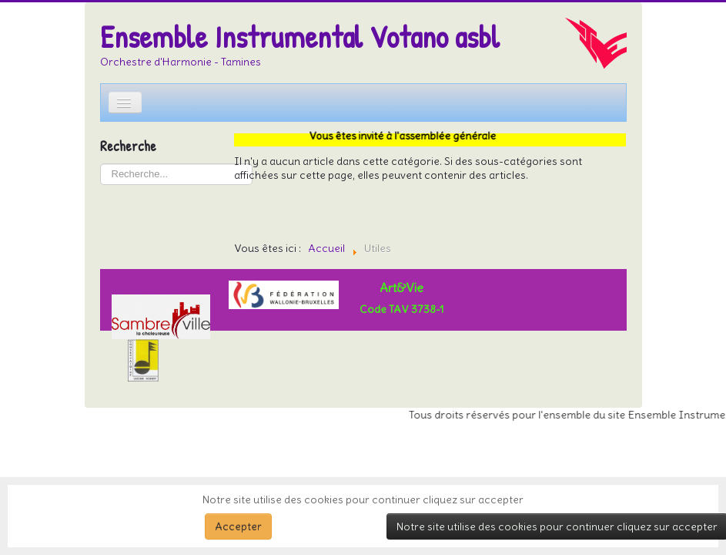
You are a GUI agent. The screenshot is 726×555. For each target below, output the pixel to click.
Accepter (238, 526)
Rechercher (100, 163)
